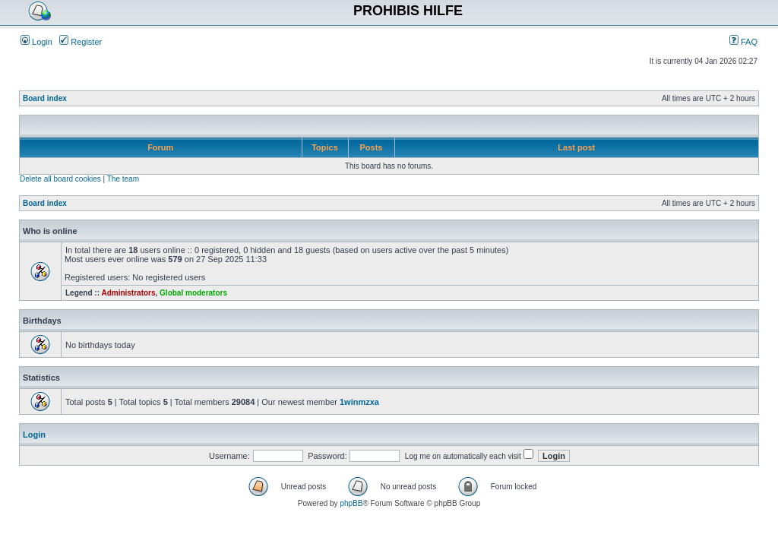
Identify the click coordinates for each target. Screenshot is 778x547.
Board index (45, 98)
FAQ (743, 41)
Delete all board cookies (60, 179)
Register (80, 41)
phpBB (351, 503)
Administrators (128, 293)
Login (36, 41)
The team (123, 179)
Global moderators (193, 293)
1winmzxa (359, 401)
